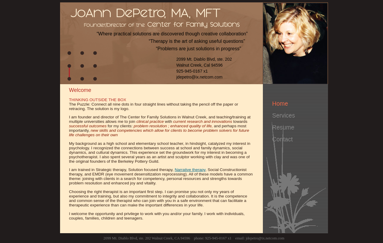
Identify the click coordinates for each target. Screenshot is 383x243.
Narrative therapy (190, 169)
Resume (283, 127)
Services (283, 115)
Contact (282, 139)
